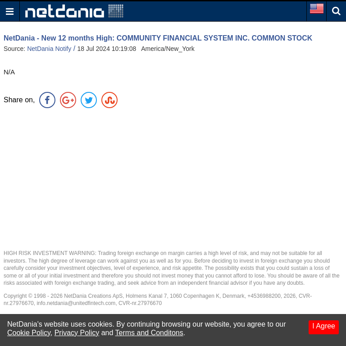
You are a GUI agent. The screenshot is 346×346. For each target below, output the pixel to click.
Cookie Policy (28, 333)
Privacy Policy (77, 333)
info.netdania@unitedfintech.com (75, 303)
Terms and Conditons (149, 333)
